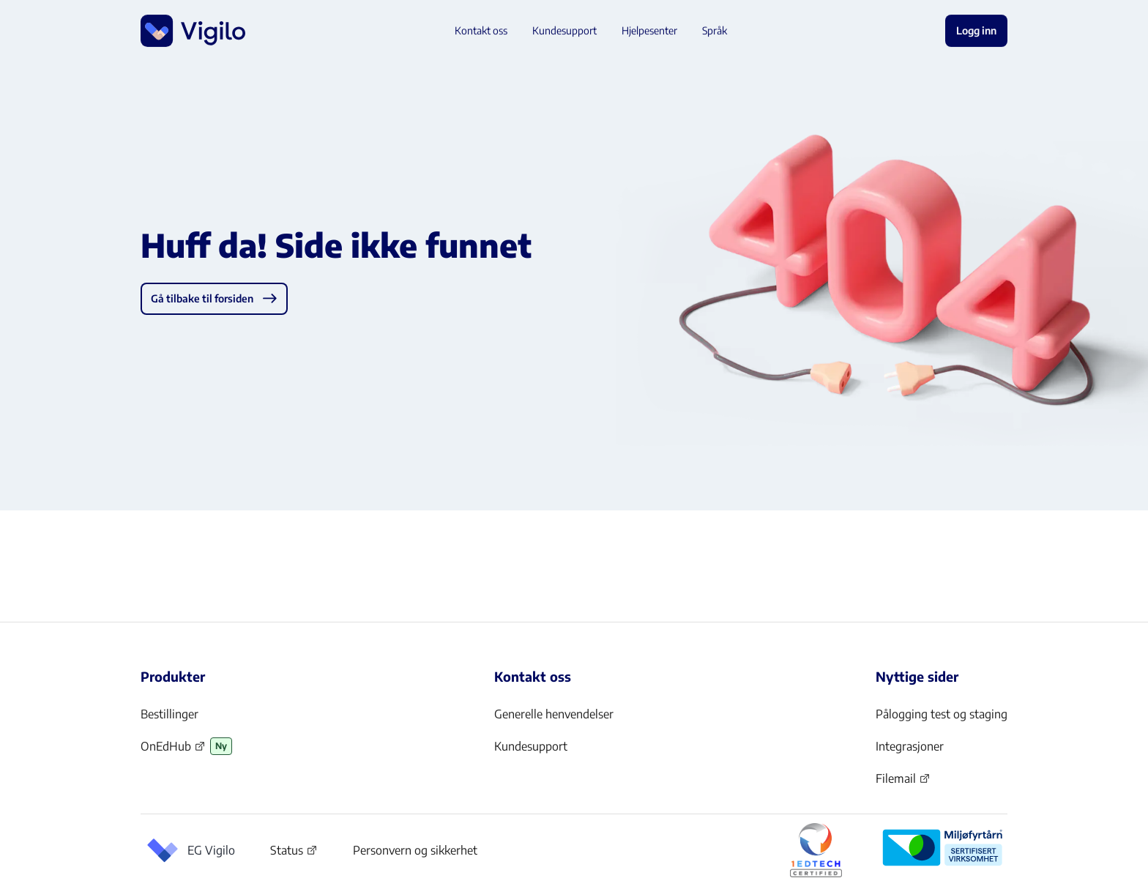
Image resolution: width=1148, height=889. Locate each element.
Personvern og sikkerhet (415, 850)
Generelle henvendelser (554, 714)
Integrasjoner (910, 746)
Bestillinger (169, 714)
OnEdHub (173, 750)
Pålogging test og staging (941, 714)
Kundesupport (530, 746)
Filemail (903, 783)
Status (294, 853)
